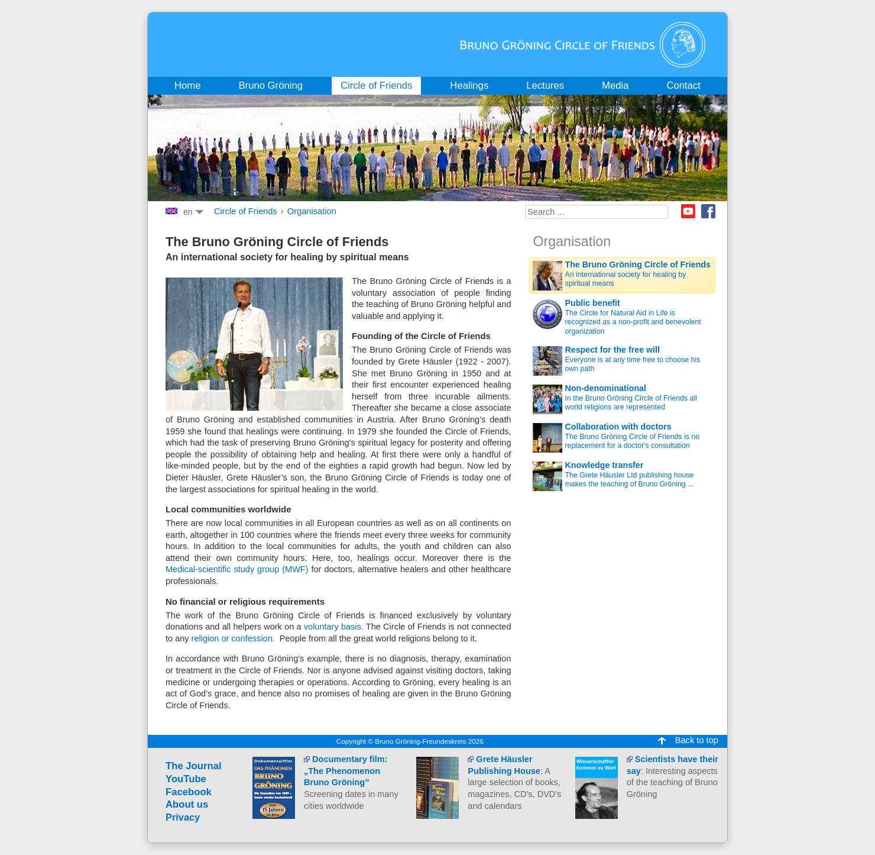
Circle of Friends (245, 211)
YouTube (186, 779)
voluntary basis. (334, 626)
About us (187, 804)
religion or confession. (233, 638)
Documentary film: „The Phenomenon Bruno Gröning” (345, 770)
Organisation (311, 211)
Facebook (708, 211)
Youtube (688, 211)
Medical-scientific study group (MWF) (237, 569)
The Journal (194, 766)
